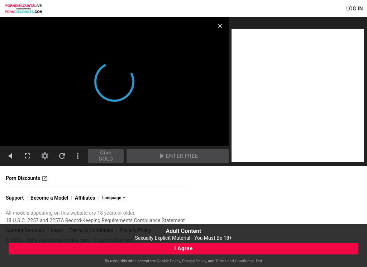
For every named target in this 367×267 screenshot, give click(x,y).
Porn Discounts (27, 178)
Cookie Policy (168, 261)
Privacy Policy (194, 261)
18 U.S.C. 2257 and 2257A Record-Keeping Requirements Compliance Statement (95, 220)
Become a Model (49, 198)
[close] (220, 25)
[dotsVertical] (77, 156)
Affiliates (85, 198)
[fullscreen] (27, 156)
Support (15, 198)
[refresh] (62, 156)
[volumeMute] (10, 156)
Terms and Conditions (234, 261)
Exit (259, 261)
